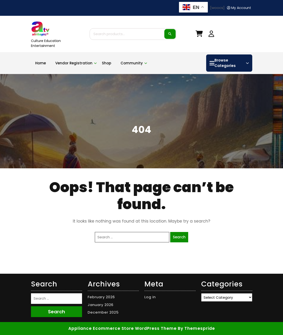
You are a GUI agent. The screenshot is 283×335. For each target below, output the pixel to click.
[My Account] (239, 7)
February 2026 (101, 296)
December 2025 (103, 312)
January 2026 (100, 304)
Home (40, 63)
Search (170, 34)
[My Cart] (199, 34)
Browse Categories (229, 63)
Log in (150, 296)
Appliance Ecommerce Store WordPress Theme (122, 328)
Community (132, 63)
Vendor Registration (73, 63)
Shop (106, 63)
